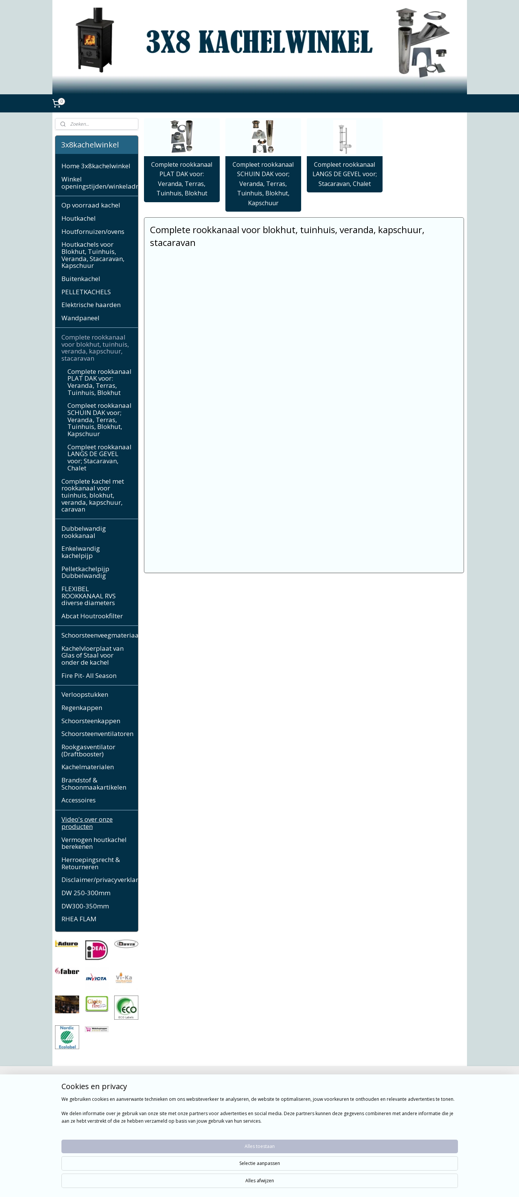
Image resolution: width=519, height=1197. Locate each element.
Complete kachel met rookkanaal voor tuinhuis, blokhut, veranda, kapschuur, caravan (92, 495)
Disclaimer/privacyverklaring (99, 879)
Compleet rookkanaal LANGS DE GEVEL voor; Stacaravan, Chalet (344, 174)
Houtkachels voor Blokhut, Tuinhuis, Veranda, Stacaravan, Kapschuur (92, 255)
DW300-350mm (85, 906)
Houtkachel (78, 218)
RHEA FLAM (78, 918)
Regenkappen (81, 707)
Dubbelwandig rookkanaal (83, 532)
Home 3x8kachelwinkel (95, 165)
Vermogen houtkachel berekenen (94, 843)
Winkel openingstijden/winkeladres (99, 183)
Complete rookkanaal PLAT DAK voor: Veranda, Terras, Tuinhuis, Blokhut (181, 179)
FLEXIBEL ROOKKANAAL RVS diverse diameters (88, 595)
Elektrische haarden (91, 304)
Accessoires (78, 800)
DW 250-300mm (85, 892)
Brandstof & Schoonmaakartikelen (93, 783)
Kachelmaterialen (87, 766)
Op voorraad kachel (90, 205)
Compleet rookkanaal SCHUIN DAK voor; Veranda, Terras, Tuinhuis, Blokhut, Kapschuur (263, 183)
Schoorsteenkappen (90, 720)
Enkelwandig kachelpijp (80, 552)
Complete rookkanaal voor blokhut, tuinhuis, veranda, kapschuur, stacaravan (95, 348)
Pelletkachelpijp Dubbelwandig (85, 572)
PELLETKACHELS (86, 291)
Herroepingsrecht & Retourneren (90, 863)
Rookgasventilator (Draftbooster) (88, 750)
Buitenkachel (80, 278)
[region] (209, 1171)
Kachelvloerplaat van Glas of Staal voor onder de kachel (92, 655)
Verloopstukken (84, 694)
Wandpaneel (80, 317)
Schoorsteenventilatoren (97, 733)
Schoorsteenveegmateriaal (99, 635)
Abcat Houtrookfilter (92, 616)
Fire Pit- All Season (88, 675)
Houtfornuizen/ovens (92, 231)
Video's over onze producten (87, 823)
